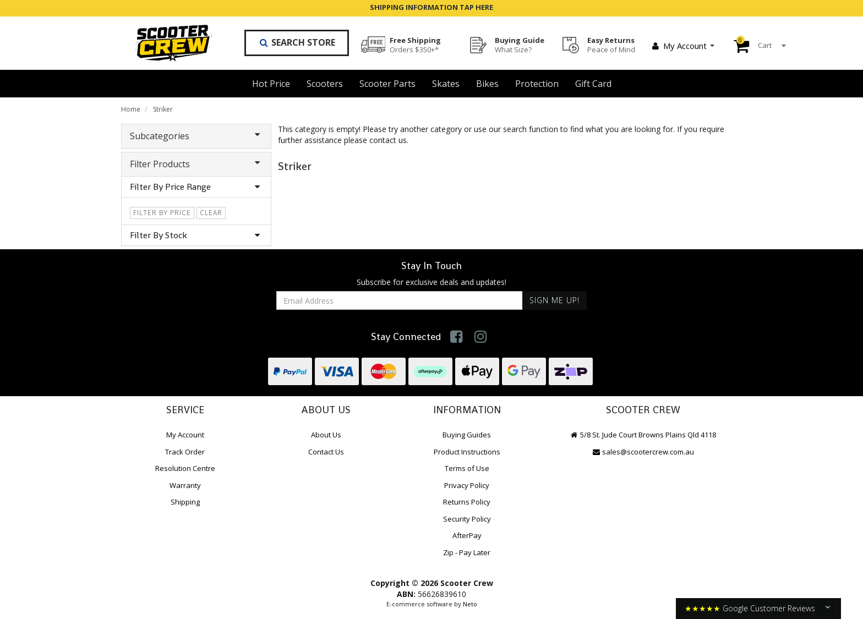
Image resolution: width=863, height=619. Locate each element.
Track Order (185, 452)
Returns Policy (466, 502)
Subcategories (196, 136)
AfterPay (467, 535)
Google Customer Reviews (769, 608)
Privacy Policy (466, 485)
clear (211, 212)
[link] (456, 336)
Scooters (325, 84)
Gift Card (593, 84)
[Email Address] (399, 300)
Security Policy (467, 519)
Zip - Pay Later (466, 552)
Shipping (185, 502)
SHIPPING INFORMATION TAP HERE (431, 7)
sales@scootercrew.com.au (643, 452)
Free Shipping (415, 44)
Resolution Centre (185, 468)
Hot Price (271, 84)
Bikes (487, 84)
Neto (470, 604)
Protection (537, 84)
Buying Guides (467, 435)
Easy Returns (611, 44)
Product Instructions (467, 452)
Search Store (296, 42)
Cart (751, 45)
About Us (326, 435)
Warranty (185, 485)
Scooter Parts (387, 84)
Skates (446, 84)
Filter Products (196, 164)
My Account (682, 45)
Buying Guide (519, 44)
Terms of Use (467, 468)
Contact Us (326, 452)
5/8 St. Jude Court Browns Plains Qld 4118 (643, 435)
